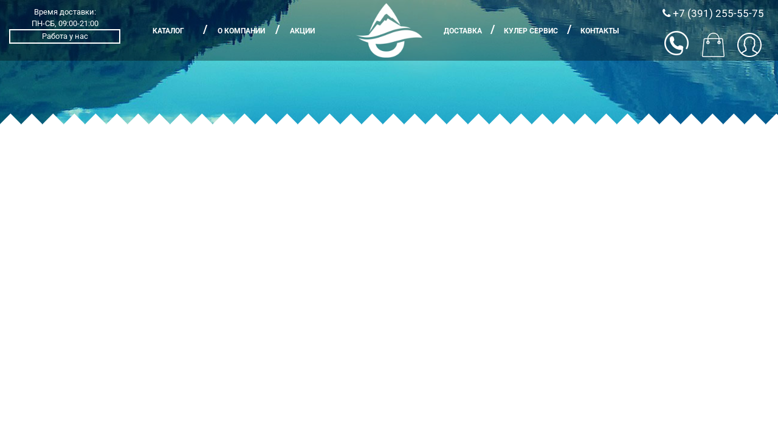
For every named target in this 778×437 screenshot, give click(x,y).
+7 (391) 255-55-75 (713, 13)
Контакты (599, 31)
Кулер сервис (531, 31)
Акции (302, 31)
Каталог (168, 31)
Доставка (463, 31)
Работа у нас (65, 36)
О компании (241, 31)
